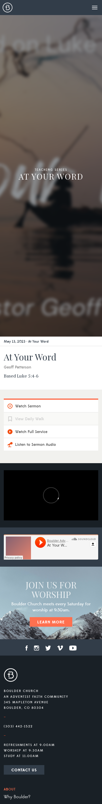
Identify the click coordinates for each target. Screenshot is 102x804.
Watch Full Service (31, 431)
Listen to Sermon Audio (35, 444)
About (10, 789)
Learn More (51, 622)
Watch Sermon (28, 406)
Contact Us (24, 770)
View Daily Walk (29, 418)
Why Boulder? (17, 797)
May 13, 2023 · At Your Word (26, 341)
